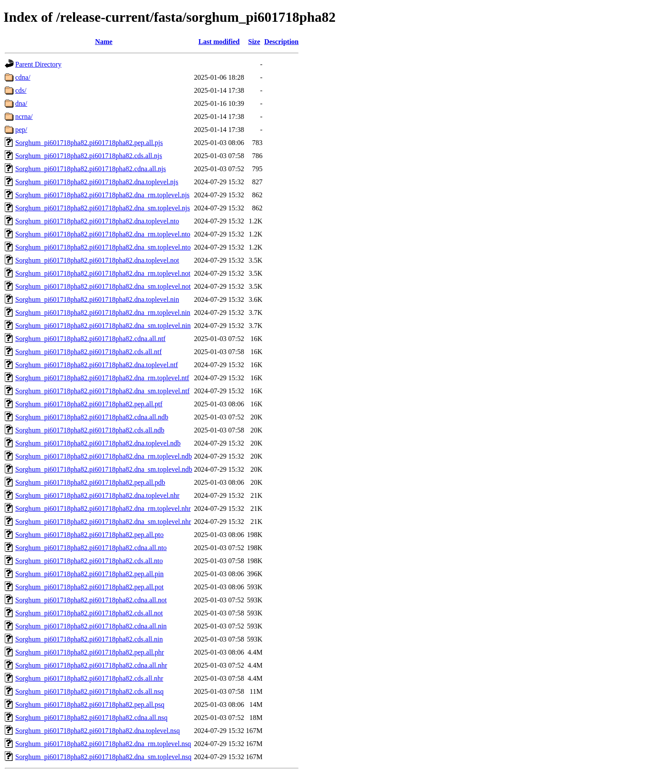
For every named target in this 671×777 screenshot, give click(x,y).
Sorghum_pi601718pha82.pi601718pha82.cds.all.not (89, 613)
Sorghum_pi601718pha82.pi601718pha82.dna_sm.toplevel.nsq (103, 756)
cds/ (21, 90)
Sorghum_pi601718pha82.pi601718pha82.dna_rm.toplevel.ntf (102, 378)
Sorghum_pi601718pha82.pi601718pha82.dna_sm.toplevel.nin (103, 325)
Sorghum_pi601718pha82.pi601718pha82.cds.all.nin (89, 639)
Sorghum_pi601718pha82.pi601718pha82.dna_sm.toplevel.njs (102, 208)
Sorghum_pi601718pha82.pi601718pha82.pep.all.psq (89, 704)
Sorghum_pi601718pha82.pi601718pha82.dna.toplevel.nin (97, 299)
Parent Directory (38, 64)
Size (254, 41)
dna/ (21, 103)
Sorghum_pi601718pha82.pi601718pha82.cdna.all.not (91, 600)
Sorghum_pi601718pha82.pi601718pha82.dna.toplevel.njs (96, 182)
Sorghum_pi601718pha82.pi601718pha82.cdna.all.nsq (91, 717)
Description (281, 41)
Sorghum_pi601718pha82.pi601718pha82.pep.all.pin (89, 574)
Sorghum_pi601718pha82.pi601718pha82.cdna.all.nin (91, 626)
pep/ (21, 129)
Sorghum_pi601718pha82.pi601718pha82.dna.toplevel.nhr (97, 495)
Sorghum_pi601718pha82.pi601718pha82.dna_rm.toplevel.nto (102, 234)
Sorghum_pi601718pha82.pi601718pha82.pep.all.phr (89, 652)
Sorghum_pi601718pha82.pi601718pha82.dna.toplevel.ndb (98, 443)
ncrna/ (24, 116)
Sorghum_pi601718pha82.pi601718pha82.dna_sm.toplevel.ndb (103, 469)
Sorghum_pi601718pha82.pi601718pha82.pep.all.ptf (88, 404)
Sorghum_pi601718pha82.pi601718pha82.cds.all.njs (88, 155)
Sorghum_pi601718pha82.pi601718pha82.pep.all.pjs (89, 142)
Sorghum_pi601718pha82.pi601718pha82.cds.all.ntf (88, 351)
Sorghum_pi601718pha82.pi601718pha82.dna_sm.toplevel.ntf (102, 391)
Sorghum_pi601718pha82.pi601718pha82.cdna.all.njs (90, 168)
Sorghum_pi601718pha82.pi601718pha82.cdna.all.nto (91, 547)
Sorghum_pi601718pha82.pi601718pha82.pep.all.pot (89, 587)
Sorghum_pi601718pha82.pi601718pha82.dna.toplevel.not (97, 260)
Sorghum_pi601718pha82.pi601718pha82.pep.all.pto (89, 534)
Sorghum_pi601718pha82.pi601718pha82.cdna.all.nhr (91, 665)
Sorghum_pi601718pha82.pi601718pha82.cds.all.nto (89, 560)
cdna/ (22, 77)
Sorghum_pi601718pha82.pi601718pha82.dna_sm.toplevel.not (103, 286)
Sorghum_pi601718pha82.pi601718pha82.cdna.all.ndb (91, 417)
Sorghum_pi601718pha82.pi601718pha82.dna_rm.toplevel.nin (102, 312)
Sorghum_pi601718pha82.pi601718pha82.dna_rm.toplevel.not (102, 273)
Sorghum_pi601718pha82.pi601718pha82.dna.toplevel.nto (97, 221)
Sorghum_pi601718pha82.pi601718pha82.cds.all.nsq (89, 691)
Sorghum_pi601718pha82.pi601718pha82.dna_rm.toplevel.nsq (103, 743)
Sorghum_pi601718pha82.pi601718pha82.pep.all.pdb (90, 482)
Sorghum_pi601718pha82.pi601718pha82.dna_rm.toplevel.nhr (103, 508)
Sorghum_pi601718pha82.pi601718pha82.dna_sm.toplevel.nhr (103, 521)
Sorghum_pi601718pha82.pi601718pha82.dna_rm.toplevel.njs (102, 195)
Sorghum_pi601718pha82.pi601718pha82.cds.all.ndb (89, 430)
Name (103, 41)
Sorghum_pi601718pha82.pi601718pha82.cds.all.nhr (89, 678)
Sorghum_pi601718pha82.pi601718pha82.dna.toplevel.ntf (96, 364)
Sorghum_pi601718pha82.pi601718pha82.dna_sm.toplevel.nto (103, 247)
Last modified (219, 41)
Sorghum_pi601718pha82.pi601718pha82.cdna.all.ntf (90, 338)
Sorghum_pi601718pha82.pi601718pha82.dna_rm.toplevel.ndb (103, 456)
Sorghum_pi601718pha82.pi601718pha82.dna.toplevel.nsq (97, 730)
